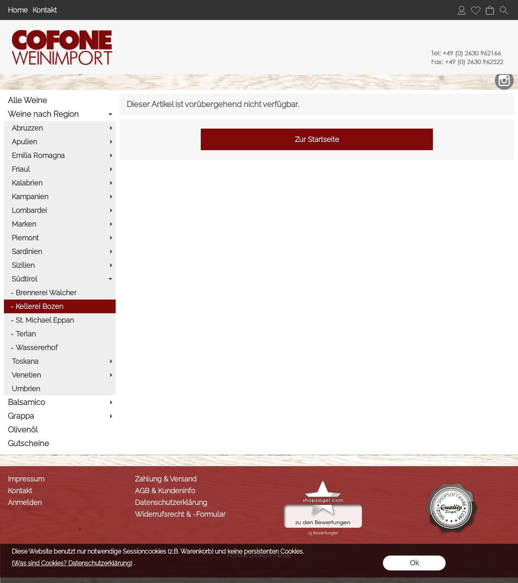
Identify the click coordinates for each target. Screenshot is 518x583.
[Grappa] (60, 416)
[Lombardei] (60, 210)
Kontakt (45, 10)
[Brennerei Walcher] (60, 293)
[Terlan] (60, 334)
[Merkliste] (476, 10)
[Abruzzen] (60, 128)
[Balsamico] (60, 402)
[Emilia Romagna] (60, 155)
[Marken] (60, 224)
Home (18, 10)
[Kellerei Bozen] (60, 306)
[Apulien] (60, 142)
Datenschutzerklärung (171, 502)
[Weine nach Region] (60, 114)
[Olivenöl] (60, 430)
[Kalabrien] (60, 183)
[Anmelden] (461, 10)
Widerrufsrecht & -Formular (180, 514)
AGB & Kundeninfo (165, 491)
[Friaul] (60, 169)
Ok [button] (414, 563)
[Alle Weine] (60, 100)
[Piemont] (60, 238)
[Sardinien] (60, 251)
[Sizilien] (60, 265)
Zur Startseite (317, 139)
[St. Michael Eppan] (60, 320)
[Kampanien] (60, 196)
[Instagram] (504, 80)
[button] (504, 10)
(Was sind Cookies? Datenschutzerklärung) (72, 563)
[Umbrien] (60, 389)
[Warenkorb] (490, 10)
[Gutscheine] (60, 443)
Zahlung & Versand (165, 479)
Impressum (26, 479)
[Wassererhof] (60, 347)
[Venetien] (60, 375)
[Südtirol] (60, 279)
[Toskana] (60, 361)
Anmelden (25, 502)
